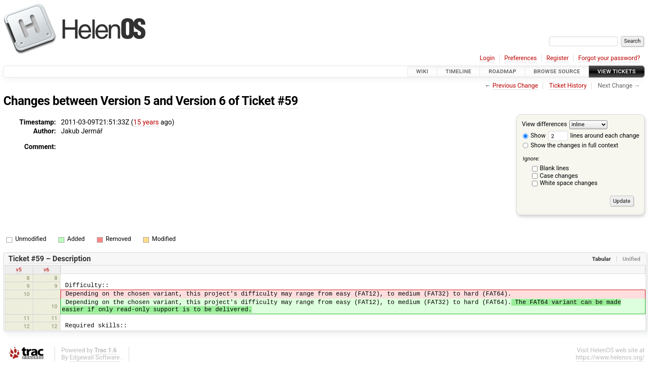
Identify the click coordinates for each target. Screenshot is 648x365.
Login (487, 58)
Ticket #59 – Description (49, 258)
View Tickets (617, 71)
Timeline (459, 71)
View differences (544, 124)
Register (557, 58)
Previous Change (515, 85)
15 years (146, 122)
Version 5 (125, 101)
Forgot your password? (609, 58)
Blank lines (554, 168)
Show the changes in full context (570, 145)
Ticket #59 (270, 101)
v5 (19, 269)
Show (534, 135)
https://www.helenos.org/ (610, 357)
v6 (47, 269)
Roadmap (502, 71)
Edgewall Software (94, 357)
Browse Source (557, 71)
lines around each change (594, 135)
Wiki (422, 71)
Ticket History (568, 85)
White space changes (569, 183)
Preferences (520, 58)
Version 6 (201, 101)
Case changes (559, 176)
